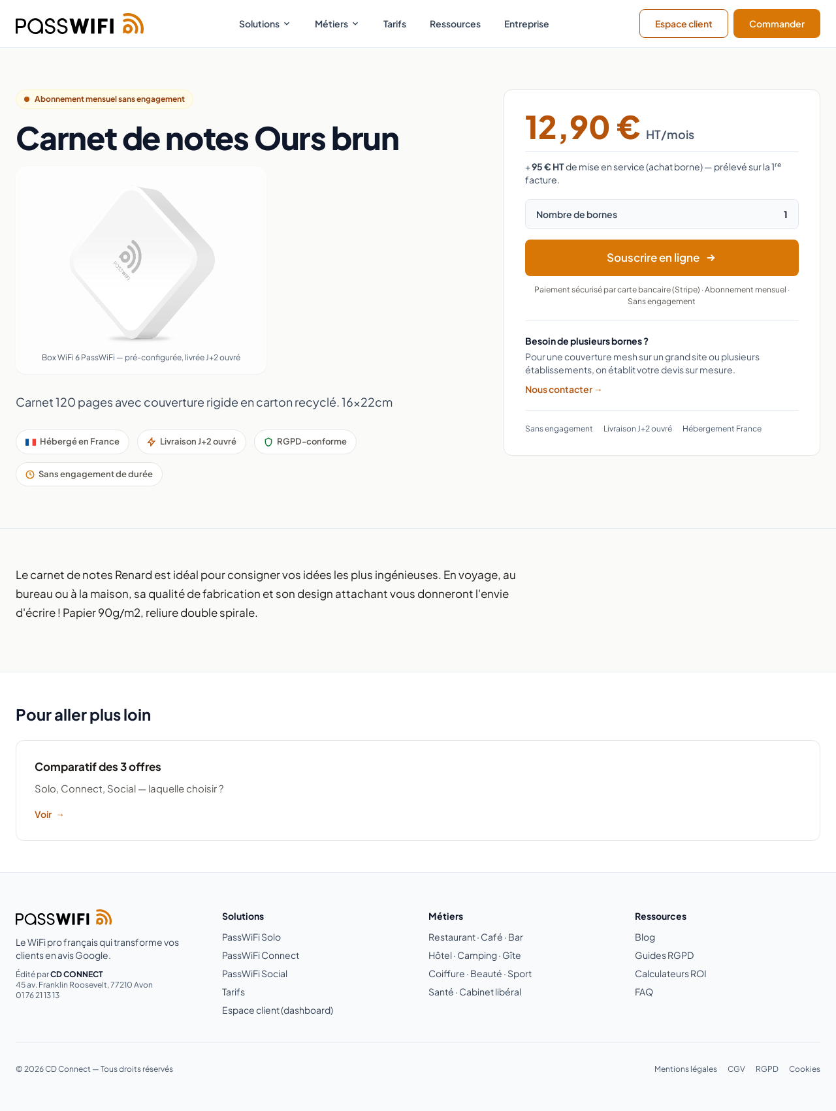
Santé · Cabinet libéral (474, 991)
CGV (736, 1069)
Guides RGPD (664, 955)
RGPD (767, 1069)
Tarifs (394, 23)
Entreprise (526, 23)
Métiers (337, 23)
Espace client (684, 23)
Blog (645, 937)
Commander (777, 23)
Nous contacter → (564, 389)
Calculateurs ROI (671, 973)
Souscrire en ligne (661, 257)
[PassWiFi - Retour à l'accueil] (79, 23)
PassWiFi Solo (251, 937)
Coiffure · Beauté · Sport (480, 973)
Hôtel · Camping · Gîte (474, 955)
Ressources (455, 23)
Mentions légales (685, 1069)
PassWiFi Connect (260, 955)
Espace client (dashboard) (277, 1010)
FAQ (644, 991)
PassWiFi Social (254, 973)
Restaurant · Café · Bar (475, 937)
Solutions (265, 23)
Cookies (804, 1069)
